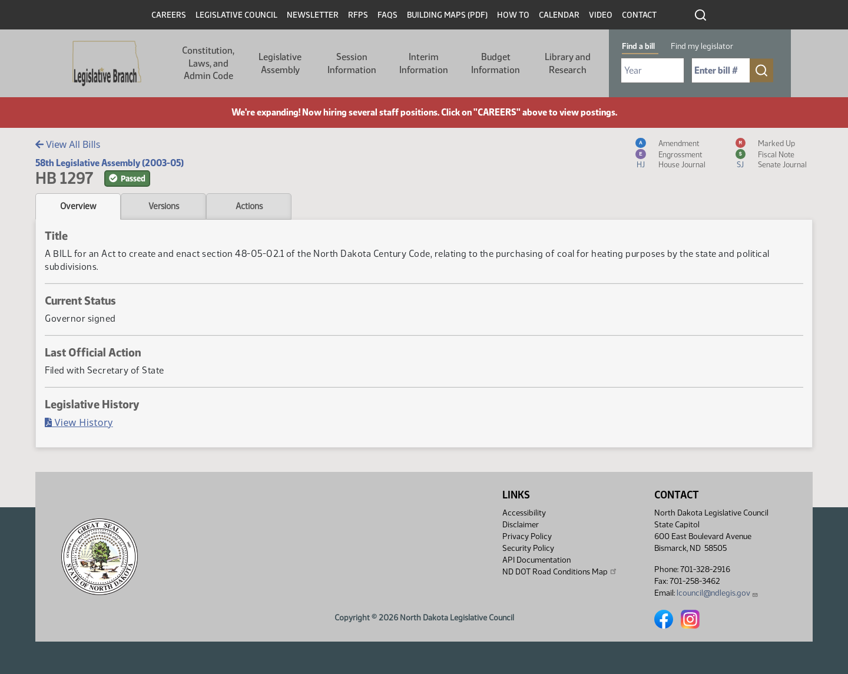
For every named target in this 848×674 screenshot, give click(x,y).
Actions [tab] (249, 206)
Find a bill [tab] (638, 46)
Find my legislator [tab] (702, 46)
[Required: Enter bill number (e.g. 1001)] (720, 70)
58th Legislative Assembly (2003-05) (109, 162)
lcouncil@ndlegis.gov (717, 593)
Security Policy (528, 548)
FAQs (387, 15)
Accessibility (524, 513)
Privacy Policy (527, 536)
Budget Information (495, 63)
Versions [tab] (163, 206)
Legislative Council (236, 15)
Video (600, 15)
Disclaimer (520, 525)
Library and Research (568, 63)
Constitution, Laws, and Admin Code (208, 63)
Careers (168, 15)
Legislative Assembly (280, 63)
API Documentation (536, 560)
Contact (639, 15)
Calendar (559, 15)
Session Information (351, 63)
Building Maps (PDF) (447, 15)
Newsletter (313, 15)
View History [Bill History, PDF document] (79, 422)
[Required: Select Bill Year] (652, 70)
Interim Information (423, 63)
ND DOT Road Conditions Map (560, 571)
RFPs (358, 15)
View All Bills (67, 144)
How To (513, 15)
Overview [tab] (78, 206)
